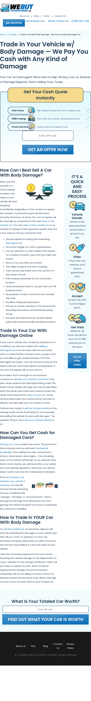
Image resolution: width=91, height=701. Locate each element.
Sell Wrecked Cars (35, 21)
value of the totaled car (36, 225)
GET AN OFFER (14, 23)
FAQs (46, 16)
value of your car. (36, 394)
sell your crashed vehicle (38, 420)
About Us (24, 16)
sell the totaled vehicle (36, 408)
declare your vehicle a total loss (31, 379)
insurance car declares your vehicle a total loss (12, 481)
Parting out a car (9, 444)
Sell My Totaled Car (58, 21)
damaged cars (14, 243)
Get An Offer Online (77, 360)
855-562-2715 (81, 21)
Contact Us (60, 16)
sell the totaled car (13, 529)
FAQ (33, 646)
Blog (36, 16)
